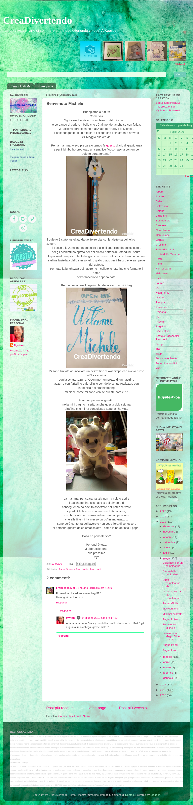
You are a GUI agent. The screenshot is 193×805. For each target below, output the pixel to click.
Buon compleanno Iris (172, 583)
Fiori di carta (163, 268)
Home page (45, 86)
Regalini (161, 326)
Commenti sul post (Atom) (74, 716)
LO (157, 287)
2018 (163, 521)
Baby (62, 569)
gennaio (168, 677)
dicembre (169, 526)
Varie (159, 368)
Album (159, 191)
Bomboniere (163, 220)
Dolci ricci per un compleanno (173, 564)
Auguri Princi (170, 644)
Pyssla (160, 321)
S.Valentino (162, 331)
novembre (169, 531)
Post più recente (60, 708)
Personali (161, 311)
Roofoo (129, 794)
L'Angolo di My (21, 86)
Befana (160, 210)
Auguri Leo (169, 650)
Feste (159, 258)
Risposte (65, 610)
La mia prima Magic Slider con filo (172, 636)
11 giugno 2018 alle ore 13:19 (94, 587)
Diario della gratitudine (170, 573)
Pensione (161, 307)
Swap (159, 344)
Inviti (158, 278)
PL (157, 316)
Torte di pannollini (166, 363)
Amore (160, 196)
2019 (163, 516)
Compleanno (163, 230)
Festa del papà (165, 249)
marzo (167, 667)
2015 (163, 695)
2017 (163, 684)
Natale (160, 297)
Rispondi (61, 602)
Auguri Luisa (170, 619)
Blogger (155, 794)
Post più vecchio (133, 708)
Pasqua (160, 302)
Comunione (163, 235)
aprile (167, 662)
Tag (158, 348)
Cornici (160, 239)
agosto (167, 547)
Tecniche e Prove (166, 358)
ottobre (167, 537)
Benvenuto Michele (169, 626)
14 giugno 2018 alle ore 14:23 (100, 617)
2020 (163, 511)
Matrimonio (162, 292)
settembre (169, 542)
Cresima (161, 244)
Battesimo (162, 206)
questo (110, 145)
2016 (163, 689)
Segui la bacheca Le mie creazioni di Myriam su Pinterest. (168, 106)
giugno (167, 558)
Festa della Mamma (168, 254)
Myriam (71, 617)
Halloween (162, 273)
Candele (161, 225)
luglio (166, 552)
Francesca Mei (65, 587)
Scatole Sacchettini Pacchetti (83, 569)
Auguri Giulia (170, 603)
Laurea (160, 283)
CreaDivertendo (37, 20)
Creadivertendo (17, 149)
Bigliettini (161, 215)
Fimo (159, 263)
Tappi (159, 353)
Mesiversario (170, 608)
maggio (168, 656)
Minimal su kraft (172, 614)
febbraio (168, 672)
